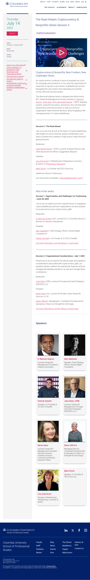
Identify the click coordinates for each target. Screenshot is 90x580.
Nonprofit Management (46, 33)
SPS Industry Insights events (17, 80)
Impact (71, 7)
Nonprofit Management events (17, 89)
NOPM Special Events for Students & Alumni (17, 84)
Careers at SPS (79, 543)
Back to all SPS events (17, 65)
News (72, 2)
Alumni (62, 2)
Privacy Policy (51, 566)
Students (55, 2)
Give (82, 2)
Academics (62, 7)
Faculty (43, 2)
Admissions (82, 7)
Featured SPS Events (16, 77)
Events (77, 2)
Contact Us (79, 548)
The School (49, 7)
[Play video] (61, 53)
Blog (67, 2)
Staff (49, 2)
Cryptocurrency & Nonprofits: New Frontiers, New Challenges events (17, 71)
